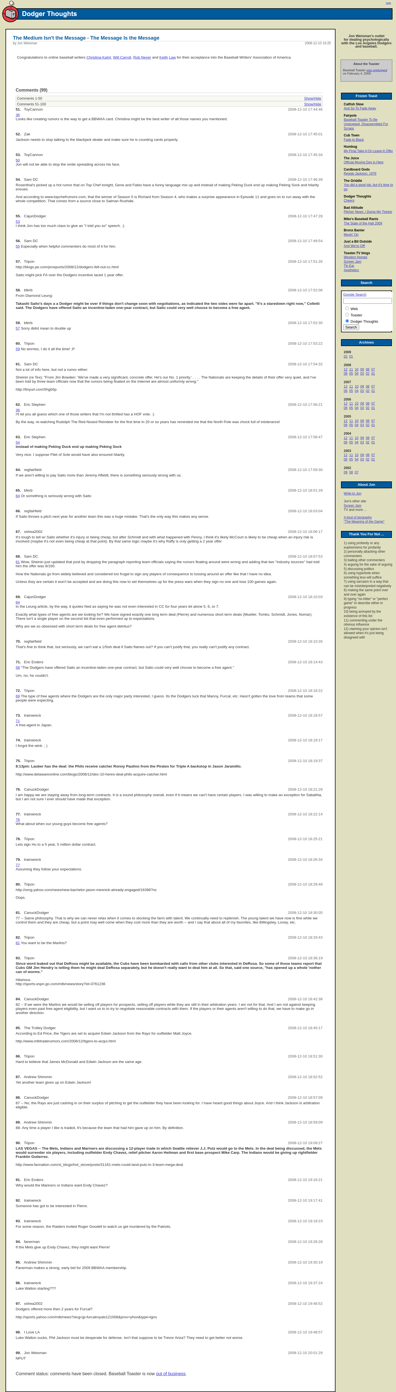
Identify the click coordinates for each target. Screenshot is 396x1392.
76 (18, 820)
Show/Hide (312, 98)
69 (18, 696)
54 (18, 442)
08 (367, 369)
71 (18, 721)
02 (345, 356)
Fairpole (350, 115)
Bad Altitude (353, 208)
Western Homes (355, 257)
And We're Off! (354, 246)
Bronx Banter (354, 230)
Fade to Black (354, 140)
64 (18, 496)
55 (18, 246)
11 (351, 369)
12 (345, 369)
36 (18, 115)
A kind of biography (358, 517)
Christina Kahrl (98, 57)
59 (18, 349)
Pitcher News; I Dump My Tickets (368, 212)
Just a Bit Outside (358, 241)
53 (18, 222)
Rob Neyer (142, 57)
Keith (164, 57)
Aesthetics (351, 270)
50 (18, 160)
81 (18, 943)
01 (351, 356)
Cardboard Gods (357, 169)
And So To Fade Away (360, 108)
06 (345, 374)
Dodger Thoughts (357, 196)
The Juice (351, 158)
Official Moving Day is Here (364, 162)
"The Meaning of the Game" (364, 522)
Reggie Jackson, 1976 (360, 174)
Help (388, 3)
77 (18, 865)
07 (373, 369)
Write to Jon (352, 493)
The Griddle (353, 181)
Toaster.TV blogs (357, 253)
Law (172, 57)
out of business (171, 1373)
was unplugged (377, 70)
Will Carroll (122, 57)
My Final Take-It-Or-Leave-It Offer (368, 151)
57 (18, 328)
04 (356, 374)
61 (18, 562)
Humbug (350, 147)
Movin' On (351, 235)
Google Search (354, 295)
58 (18, 667)
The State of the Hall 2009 (363, 223)
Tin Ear (349, 266)
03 (362, 374)
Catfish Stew (354, 104)
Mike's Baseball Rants (361, 219)
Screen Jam (352, 262)
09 (362, 369)
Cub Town (351, 135)
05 (351, 374)
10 (356, 369)
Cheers (349, 200)
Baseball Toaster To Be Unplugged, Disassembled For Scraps (366, 124)
